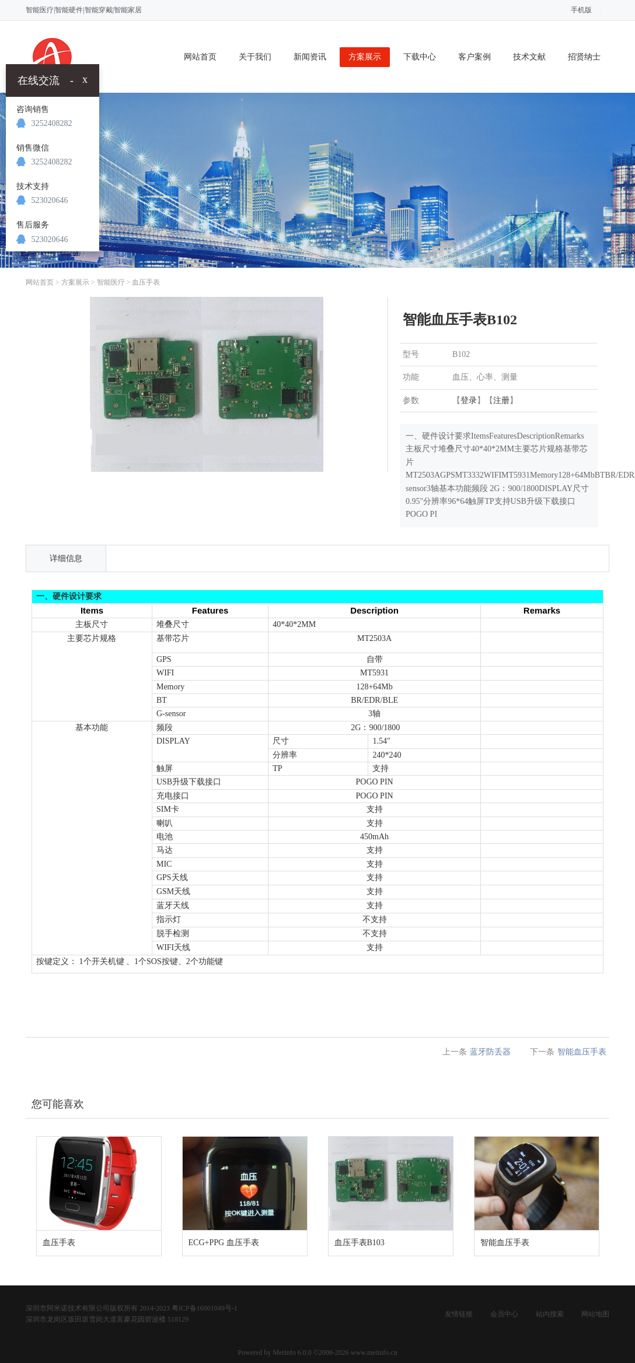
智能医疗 (111, 282)
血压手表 (146, 282)
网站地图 (595, 1314)
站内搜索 (550, 1314)
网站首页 (200, 56)
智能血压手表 (581, 1051)
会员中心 (504, 1314)
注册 (501, 400)
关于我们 (255, 56)
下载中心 (419, 56)
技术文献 (529, 56)
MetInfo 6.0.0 (292, 1352)
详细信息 (66, 558)
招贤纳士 (584, 56)
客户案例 (474, 56)
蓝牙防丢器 (490, 1051)
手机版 (581, 10)
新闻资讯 (310, 56)
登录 (468, 400)
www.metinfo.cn (374, 1352)
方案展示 (364, 56)
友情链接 (459, 1314)
